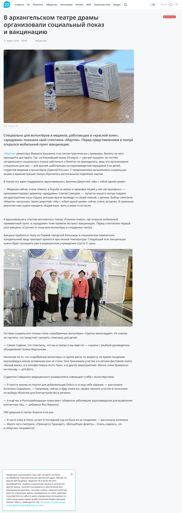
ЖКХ (88, 4)
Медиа (117, 4)
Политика (38, 4)
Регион (79, 4)
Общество (51, 4)
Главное (19, 4)
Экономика (66, 4)
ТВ (28, 4)
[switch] (153, 4)
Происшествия (102, 4)
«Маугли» (10, 153)
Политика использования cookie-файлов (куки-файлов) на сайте (36, 504)
